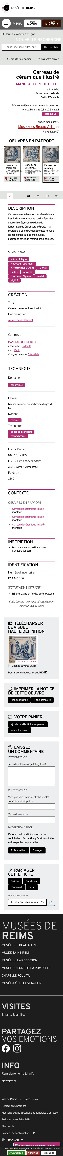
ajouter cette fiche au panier (28, 724)
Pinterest (16, 887)
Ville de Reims (9, 1099)
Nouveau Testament (22, 264)
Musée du (26, 968)
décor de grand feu (21, 432)
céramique (50, 114)
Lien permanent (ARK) (18, 895)
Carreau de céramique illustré (11, 167)
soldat (40, 276)
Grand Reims (31, 1099)
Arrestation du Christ (22, 268)
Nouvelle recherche (38, 40)
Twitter (15, 881)
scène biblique (19, 259)
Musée (51, 23)
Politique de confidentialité (16, 1119)
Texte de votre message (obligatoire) (27, 764)
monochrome (18, 436)
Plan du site (8, 1126)
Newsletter (9, 1081)
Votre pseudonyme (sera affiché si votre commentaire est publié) (28, 799)
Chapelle (16, 976)
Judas (14, 272)
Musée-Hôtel (21, 983)
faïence (15, 420)
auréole (27, 272)
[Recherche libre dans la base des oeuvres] (21, 47)
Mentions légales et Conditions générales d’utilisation (30, 1113)
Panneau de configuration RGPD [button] (19, 1133)
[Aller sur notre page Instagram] (17, 1048)
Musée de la (19, 960)
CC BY (33, 666)
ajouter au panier (19, 59)
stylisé (14, 280)
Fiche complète (42, 700)
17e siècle (33, 354)
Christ (43, 268)
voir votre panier (48, 59)
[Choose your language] (13, 1140)
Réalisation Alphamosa (14, 1106)
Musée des (36, 127)
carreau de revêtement (20, 320)
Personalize (48, 1153)
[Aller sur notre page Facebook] (6, 1048)
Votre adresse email (18, 814)
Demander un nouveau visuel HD (26, 672)
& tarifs (18, 1074)
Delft (16, 350)
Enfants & (13, 1015)
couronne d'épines (21, 276)
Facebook (31, 881)
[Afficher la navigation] (6, 23)
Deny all (34, 1152)
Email (31, 887)
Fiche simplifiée (19, 700)
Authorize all (16, 1152)
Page (32, 23)
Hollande (26, 346)
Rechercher (51, 47)
